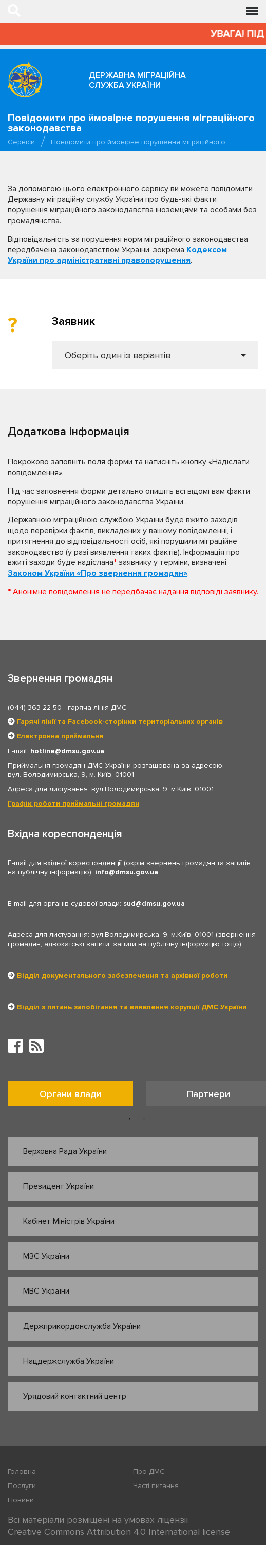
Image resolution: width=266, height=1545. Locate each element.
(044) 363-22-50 (35, 707)
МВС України (46, 1291)
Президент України (58, 1186)
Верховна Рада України (65, 1151)
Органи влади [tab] (70, 1094)
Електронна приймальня (60, 736)
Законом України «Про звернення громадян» (97, 573)
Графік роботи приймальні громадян (73, 803)
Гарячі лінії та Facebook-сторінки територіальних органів (120, 721)
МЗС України (46, 1256)
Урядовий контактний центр (74, 1396)
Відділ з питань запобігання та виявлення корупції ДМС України (131, 1007)
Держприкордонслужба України (82, 1326)
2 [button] (144, 1119)
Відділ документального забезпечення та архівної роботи (122, 975)
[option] (77, 1096)
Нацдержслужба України (68, 1361)
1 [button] (130, 1119)
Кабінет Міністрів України (69, 1221)
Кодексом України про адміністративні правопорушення (117, 255)
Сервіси (21, 142)
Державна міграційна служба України (137, 80)
